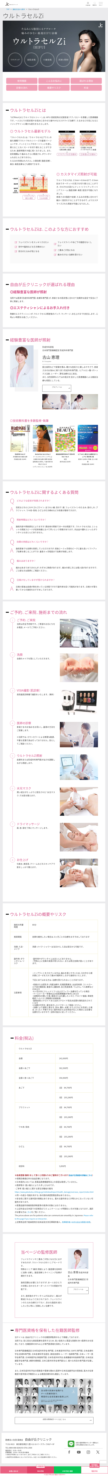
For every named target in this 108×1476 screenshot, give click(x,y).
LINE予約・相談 (67, 1471)
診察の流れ (22, 87)
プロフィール (57, 388)
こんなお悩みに (54, 80)
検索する (95, 5)
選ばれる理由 (86, 80)
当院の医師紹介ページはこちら (54, 1427)
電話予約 (95, 1469)
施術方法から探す (19, 9)
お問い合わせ (13, 1471)
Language (88, 5)
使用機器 (21, 80)
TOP (7, 9)
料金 (86, 87)
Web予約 (40, 1469)
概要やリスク (54, 87)
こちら (29, 1215)
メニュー (101, 5)
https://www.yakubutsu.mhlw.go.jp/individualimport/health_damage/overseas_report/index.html (57, 1195)
